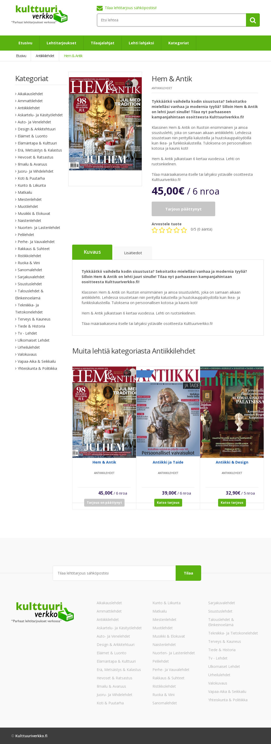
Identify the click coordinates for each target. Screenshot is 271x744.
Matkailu (25, 192)
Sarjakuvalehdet (31, 276)
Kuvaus (92, 252)
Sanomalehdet (30, 269)
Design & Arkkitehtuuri (37, 128)
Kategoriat (178, 42)
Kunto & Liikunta (32, 185)
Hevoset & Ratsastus (35, 157)
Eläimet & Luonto (32, 136)
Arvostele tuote (167, 223)
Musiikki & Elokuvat (34, 213)
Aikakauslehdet (30, 93)
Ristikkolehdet (29, 255)
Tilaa (188, 572)
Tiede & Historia (31, 326)
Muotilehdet (28, 206)
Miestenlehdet (30, 199)
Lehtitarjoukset (61, 42)
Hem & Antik (104, 466)
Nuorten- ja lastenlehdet (39, 227)
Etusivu (25, 42)
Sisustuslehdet (30, 283)
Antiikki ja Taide (168, 466)
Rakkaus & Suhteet (34, 248)
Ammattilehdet (30, 100)
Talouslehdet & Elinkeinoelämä (221, 622)
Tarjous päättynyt (183, 208)
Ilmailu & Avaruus (32, 164)
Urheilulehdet (29, 347)
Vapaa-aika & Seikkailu (37, 361)
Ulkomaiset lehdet (34, 340)
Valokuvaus (27, 354)
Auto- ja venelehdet (34, 121)
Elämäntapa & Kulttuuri (37, 143)
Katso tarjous (168, 507)
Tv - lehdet (27, 333)
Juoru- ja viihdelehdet (35, 171)
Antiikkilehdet (29, 107)
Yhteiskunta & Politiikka (37, 368)
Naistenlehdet (29, 220)
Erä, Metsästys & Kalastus (40, 150)
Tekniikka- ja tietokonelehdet (233, 632)
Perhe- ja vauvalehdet (36, 241)
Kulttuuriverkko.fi (31, 735)
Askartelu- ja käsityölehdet (40, 114)
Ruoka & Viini (29, 262)
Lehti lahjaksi (141, 42)
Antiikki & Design (232, 466)
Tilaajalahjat (102, 42)
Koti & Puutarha (31, 178)
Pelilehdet (26, 234)
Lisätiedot (133, 253)
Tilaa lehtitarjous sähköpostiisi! (131, 7)
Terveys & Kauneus (34, 319)
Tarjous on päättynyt (104, 507)
